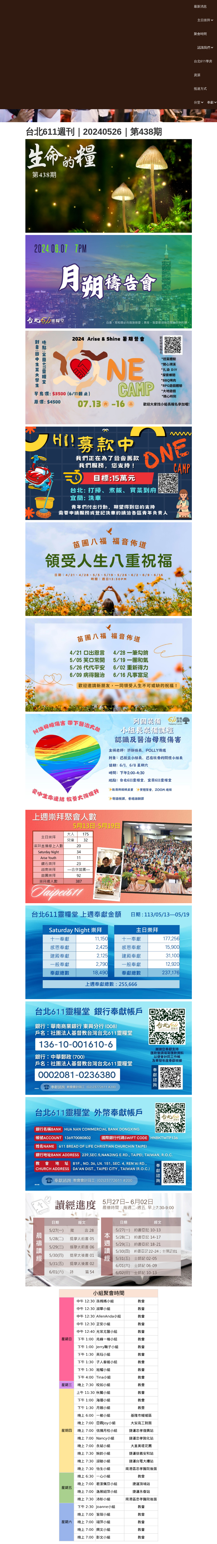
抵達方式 (200, 88)
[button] (204, 20)
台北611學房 (203, 61)
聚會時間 (200, 34)
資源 (197, 75)
